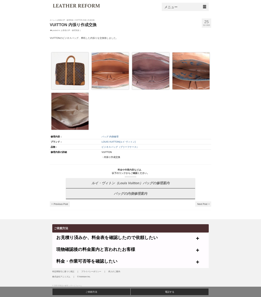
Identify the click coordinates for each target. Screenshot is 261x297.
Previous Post (61, 204)
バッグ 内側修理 (110, 136)
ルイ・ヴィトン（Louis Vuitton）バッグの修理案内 (130, 183)
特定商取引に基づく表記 (63, 271)
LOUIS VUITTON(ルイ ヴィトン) (118, 141)
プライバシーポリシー (91, 271)
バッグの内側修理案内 (130, 193)
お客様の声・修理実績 (70, 30)
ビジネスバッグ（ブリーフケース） (120, 147)
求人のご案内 (114, 271)
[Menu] (185, 7)
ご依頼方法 (91, 292)
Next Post (202, 204)
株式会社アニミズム (61, 277)
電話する (169, 292)
